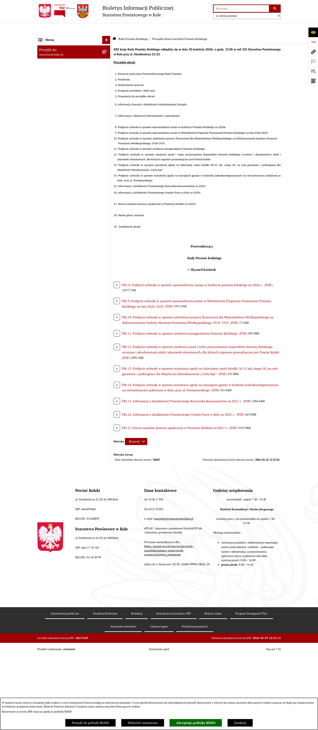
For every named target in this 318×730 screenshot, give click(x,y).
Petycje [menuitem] (44, 483)
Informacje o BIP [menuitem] (51, 531)
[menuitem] (73, 103)
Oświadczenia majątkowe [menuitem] (57, 429)
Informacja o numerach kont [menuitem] (59, 342)
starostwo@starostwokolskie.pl (173, 622)
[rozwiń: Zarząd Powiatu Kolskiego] (107, 326)
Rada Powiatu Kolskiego (133, 28)
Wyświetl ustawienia (143, 723)
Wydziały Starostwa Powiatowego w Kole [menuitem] (68, 395)
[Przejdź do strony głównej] (105, 11)
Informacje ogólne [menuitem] (52, 37)
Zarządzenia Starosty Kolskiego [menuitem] (61, 437)
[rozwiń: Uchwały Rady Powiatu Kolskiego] (107, 174)
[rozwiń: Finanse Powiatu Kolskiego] (107, 334)
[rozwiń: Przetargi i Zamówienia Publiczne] (107, 350)
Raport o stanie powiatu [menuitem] (56, 366)
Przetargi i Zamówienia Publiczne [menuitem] (63, 350)
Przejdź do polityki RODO (90, 723)
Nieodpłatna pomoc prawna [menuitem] (59, 445)
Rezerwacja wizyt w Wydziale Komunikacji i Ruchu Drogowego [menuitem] (70, 376)
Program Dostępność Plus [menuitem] (57, 515)
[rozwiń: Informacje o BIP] (107, 531)
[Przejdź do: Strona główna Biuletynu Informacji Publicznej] (114, 28)
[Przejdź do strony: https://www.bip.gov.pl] (313, 42)
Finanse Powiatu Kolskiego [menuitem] (58, 334)
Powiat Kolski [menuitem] (49, 61)
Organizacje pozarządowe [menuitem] (57, 358)
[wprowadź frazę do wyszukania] (241, 8)
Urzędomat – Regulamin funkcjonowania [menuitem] (68, 387)
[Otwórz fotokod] (313, 81)
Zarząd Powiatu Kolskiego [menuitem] (57, 325)
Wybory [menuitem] (44, 82)
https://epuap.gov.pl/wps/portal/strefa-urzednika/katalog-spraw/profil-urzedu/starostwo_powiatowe (168, 654)
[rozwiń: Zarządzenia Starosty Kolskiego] (107, 437)
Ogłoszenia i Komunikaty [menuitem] (57, 45)
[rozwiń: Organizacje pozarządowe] (107, 358)
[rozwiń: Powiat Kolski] (107, 61)
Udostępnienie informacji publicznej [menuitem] (65, 462)
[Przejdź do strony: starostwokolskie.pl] (313, 52)
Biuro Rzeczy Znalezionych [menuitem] (58, 499)
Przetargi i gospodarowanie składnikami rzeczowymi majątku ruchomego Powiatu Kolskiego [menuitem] (68, 408)
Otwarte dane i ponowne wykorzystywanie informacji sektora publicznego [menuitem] (70, 472)
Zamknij (240, 723)
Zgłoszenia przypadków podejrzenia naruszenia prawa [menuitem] (65, 550)
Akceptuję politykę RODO (195, 723)
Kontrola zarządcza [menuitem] (53, 491)
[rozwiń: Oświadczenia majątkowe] (107, 429)
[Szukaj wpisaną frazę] (275, 8)
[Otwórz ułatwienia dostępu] (313, 32)
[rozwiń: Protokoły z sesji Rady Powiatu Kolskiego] (107, 216)
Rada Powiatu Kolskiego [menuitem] (56, 91)
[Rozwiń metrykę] (136, 430)
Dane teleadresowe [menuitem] (52, 53)
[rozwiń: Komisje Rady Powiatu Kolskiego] (107, 243)
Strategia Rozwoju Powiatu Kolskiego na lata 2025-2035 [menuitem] (68, 72)
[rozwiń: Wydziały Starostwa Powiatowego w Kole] (107, 395)
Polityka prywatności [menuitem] (54, 539)
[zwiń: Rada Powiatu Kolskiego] (107, 91)
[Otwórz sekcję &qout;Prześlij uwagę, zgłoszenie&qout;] (313, 71)
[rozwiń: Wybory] (107, 83)
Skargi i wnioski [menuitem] (50, 454)
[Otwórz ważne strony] (313, 61)
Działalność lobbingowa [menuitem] (56, 523)
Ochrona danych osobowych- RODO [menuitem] (64, 507)
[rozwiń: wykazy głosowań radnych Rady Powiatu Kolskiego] (107, 159)
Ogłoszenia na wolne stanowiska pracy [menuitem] (67, 421)
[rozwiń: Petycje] (107, 483)
